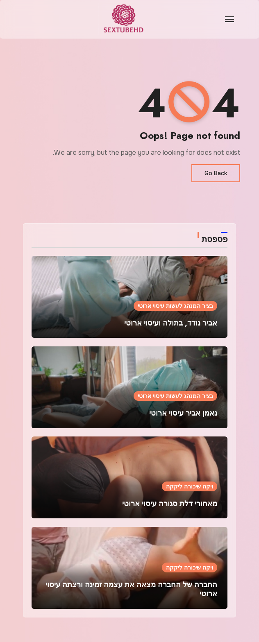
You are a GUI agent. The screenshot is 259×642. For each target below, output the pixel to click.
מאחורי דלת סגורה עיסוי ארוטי (169, 503)
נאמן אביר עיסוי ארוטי (183, 413)
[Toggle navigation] (229, 19)
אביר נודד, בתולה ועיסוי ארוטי (170, 323)
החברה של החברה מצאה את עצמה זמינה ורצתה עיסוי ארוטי (131, 589)
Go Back (215, 173)
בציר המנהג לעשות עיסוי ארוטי (175, 306)
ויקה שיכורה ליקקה (189, 486)
